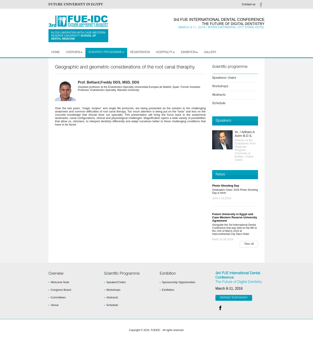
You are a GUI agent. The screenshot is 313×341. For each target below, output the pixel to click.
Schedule (218, 103)
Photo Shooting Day (225, 185)
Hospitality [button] (165, 52)
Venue (55, 305)
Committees (58, 297)
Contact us (248, 4)
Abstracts (218, 95)
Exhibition (168, 289)
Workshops (220, 86)
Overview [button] (74, 52)
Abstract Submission (234, 297)
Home (56, 52)
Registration (140, 52)
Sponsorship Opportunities (178, 282)
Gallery (210, 52)
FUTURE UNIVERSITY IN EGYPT (75, 4)
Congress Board (61, 289)
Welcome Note (60, 282)
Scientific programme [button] (106, 52)
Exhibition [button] (189, 52)
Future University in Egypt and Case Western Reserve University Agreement (234, 217)
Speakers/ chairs (224, 78)
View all (248, 244)
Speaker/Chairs (116, 282)
